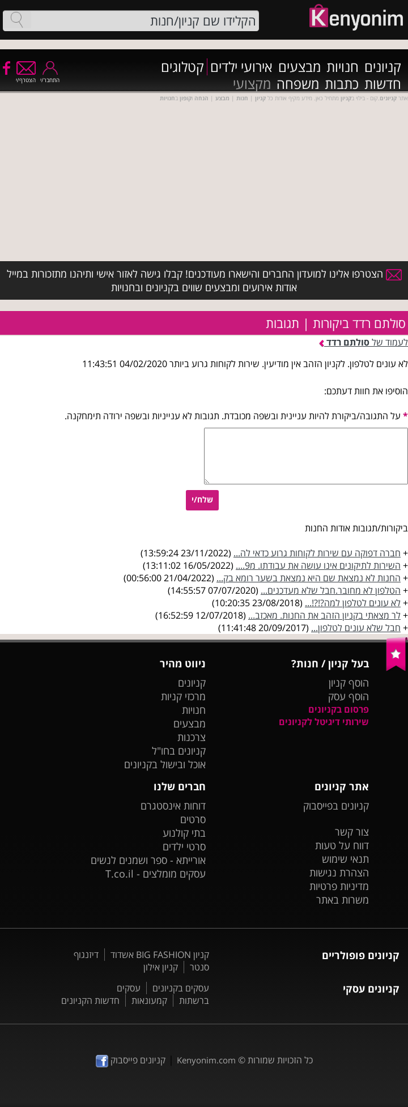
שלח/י (202, 499)
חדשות (382, 83)
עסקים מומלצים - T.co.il (155, 873)
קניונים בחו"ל (179, 750)
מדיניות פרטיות (339, 886)
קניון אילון (160, 967)
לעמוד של (363, 342)
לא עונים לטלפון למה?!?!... (353, 603)
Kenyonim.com (206, 1060)
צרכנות (191, 737)
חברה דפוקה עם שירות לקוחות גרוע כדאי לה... (317, 553)
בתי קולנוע (184, 833)
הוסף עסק (348, 696)
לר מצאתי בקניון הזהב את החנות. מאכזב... (324, 615)
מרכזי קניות (183, 696)
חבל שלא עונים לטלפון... (356, 627)
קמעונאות (149, 1000)
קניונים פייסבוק (130, 1060)
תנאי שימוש (345, 859)
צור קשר (352, 831)
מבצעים (299, 66)
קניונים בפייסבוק (336, 805)
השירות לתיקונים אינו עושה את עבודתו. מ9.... (318, 565)
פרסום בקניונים (338, 709)
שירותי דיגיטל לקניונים (324, 722)
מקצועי (252, 83)
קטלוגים (182, 66)
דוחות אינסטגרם (173, 805)
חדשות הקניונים (90, 1000)
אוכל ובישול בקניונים (165, 764)
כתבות (342, 83)
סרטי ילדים (184, 846)
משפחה (298, 83)
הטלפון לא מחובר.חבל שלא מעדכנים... (331, 590)
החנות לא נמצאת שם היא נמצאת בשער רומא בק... (308, 578)
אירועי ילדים (241, 66)
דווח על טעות (342, 845)
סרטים (193, 819)
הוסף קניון (349, 682)
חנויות (342, 66)
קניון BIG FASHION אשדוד (159, 954)
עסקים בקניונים (180, 988)
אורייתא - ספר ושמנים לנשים (148, 860)
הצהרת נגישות (339, 872)
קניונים (382, 66)
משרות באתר (342, 899)
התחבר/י (50, 76)
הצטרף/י (26, 76)
